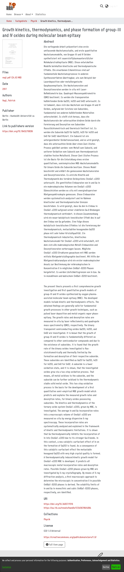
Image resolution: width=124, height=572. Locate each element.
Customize (6, 567)
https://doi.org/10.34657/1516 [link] (58, 503)
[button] (102, 6)
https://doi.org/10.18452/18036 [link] (17, 131)
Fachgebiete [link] (21, 20)
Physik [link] (34, 20)
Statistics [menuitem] (41, 14)
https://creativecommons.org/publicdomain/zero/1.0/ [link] (70, 537)
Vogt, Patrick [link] (8, 100)
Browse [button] (17, 14)
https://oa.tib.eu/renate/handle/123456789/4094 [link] (67, 507)
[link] (11, 77)
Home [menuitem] (9, 14)
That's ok (116, 567)
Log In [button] (113, 6)
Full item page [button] (54, 544)
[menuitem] (18, 14)
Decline (106, 567)
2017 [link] (4, 88)
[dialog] (62, 564)
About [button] (28, 14)
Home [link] (9, 20)
